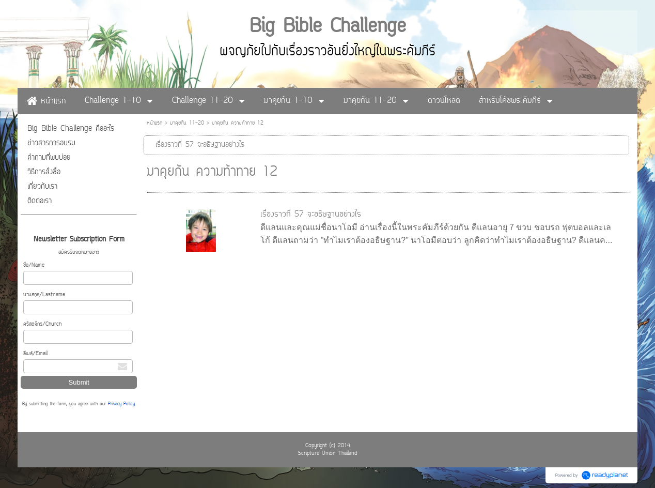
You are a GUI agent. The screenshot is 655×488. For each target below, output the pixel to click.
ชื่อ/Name (33, 265)
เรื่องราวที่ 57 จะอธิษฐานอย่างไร (310, 214)
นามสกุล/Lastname (44, 295)
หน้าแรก (154, 123)
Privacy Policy (121, 404)
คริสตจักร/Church (42, 324)
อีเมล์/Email (35, 354)
